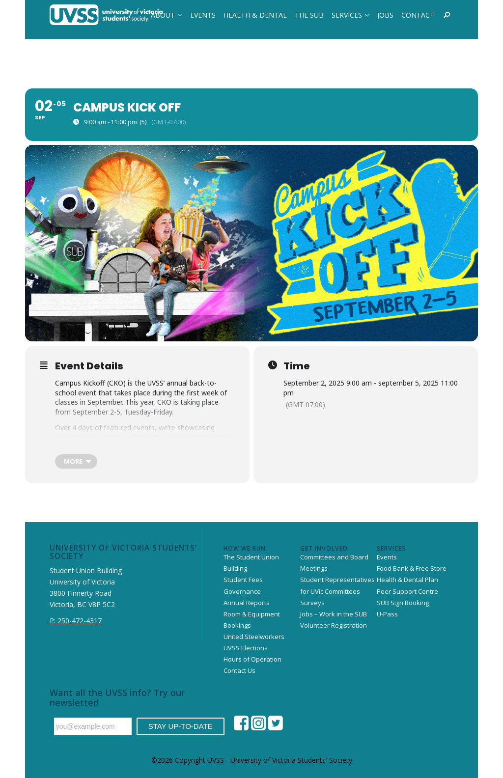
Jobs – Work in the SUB (333, 614)
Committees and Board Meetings (334, 563)
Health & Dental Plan (407, 579)
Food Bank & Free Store (412, 568)
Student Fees (243, 579)
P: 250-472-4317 (76, 620)
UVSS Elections (246, 647)
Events (387, 557)
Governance (242, 591)
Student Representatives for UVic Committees (337, 585)
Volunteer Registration (333, 625)
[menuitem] (166, 14)
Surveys (312, 602)
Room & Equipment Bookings (252, 620)
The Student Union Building (251, 563)
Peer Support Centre (407, 591)
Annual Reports (247, 602)
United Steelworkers (254, 636)
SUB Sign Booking (403, 602)
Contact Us (239, 670)
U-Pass (387, 614)
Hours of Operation (252, 659)
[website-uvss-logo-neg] (106, 14)
